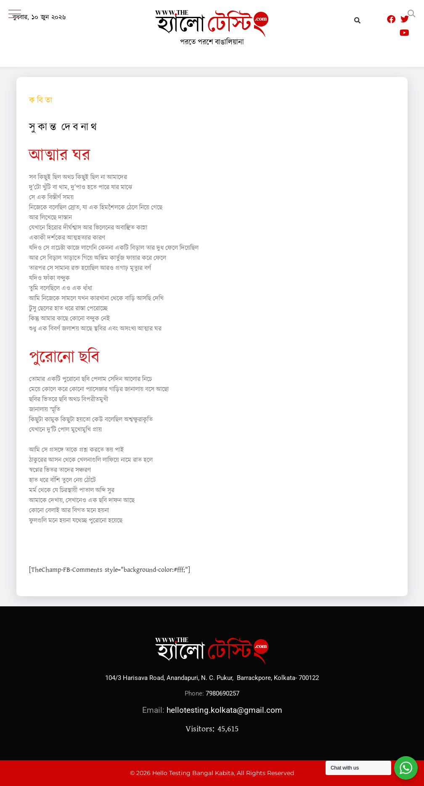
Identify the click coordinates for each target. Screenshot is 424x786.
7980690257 (222, 693)
